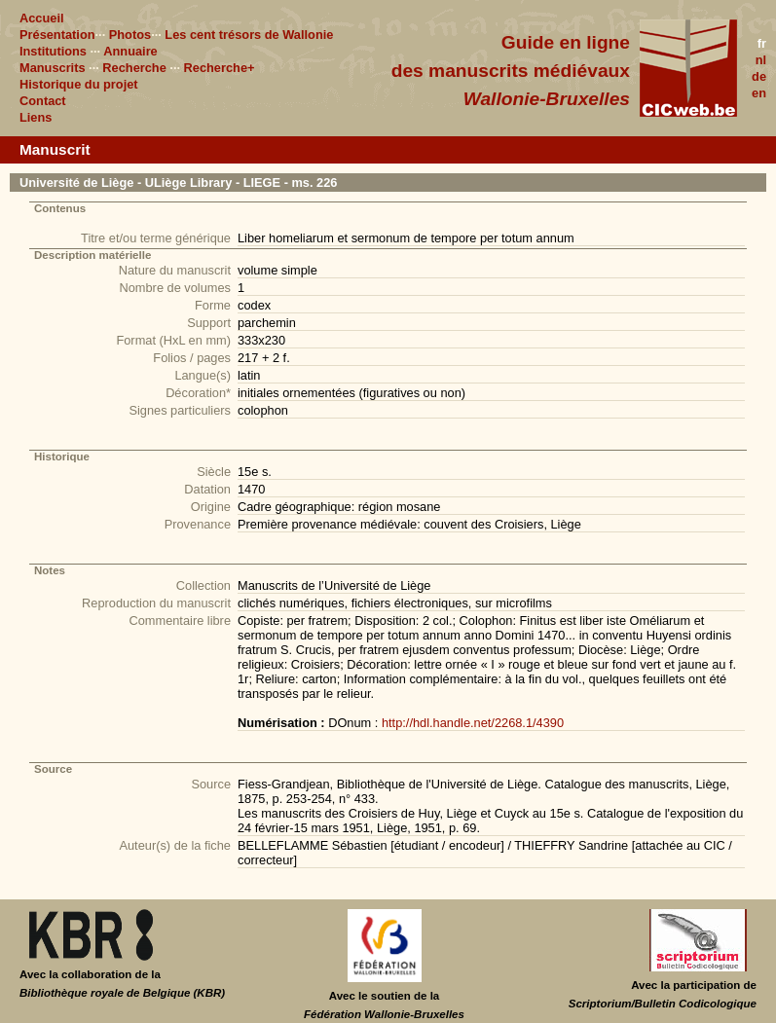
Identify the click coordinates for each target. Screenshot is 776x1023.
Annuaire (130, 51)
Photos (130, 34)
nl (761, 60)
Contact (42, 100)
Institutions (53, 51)
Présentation (57, 34)
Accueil (41, 18)
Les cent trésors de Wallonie (249, 34)
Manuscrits (52, 67)
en (759, 93)
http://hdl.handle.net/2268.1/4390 (473, 722)
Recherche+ (219, 67)
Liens (35, 117)
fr (762, 43)
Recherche (134, 67)
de (759, 76)
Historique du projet (78, 84)
